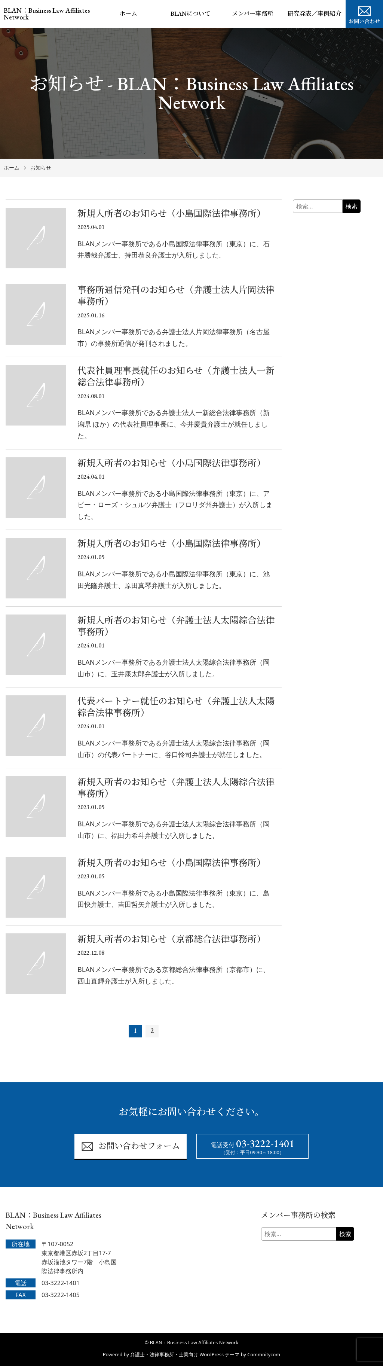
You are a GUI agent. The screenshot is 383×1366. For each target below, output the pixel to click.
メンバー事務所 (252, 14)
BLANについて (191, 14)
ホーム (128, 14)
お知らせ (40, 168)
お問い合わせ (364, 14)
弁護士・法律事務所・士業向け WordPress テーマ (184, 1354)
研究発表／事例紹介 (314, 14)
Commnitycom (263, 1354)
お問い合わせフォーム (130, 1146)
